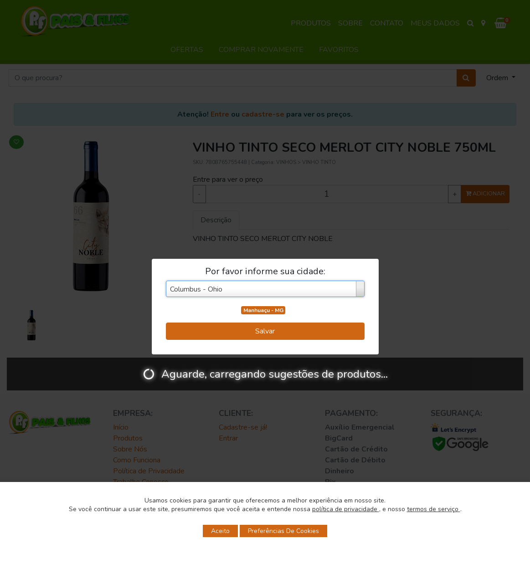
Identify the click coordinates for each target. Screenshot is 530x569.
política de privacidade (345, 509)
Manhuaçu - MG (263, 310)
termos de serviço (433, 509)
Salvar (265, 331)
